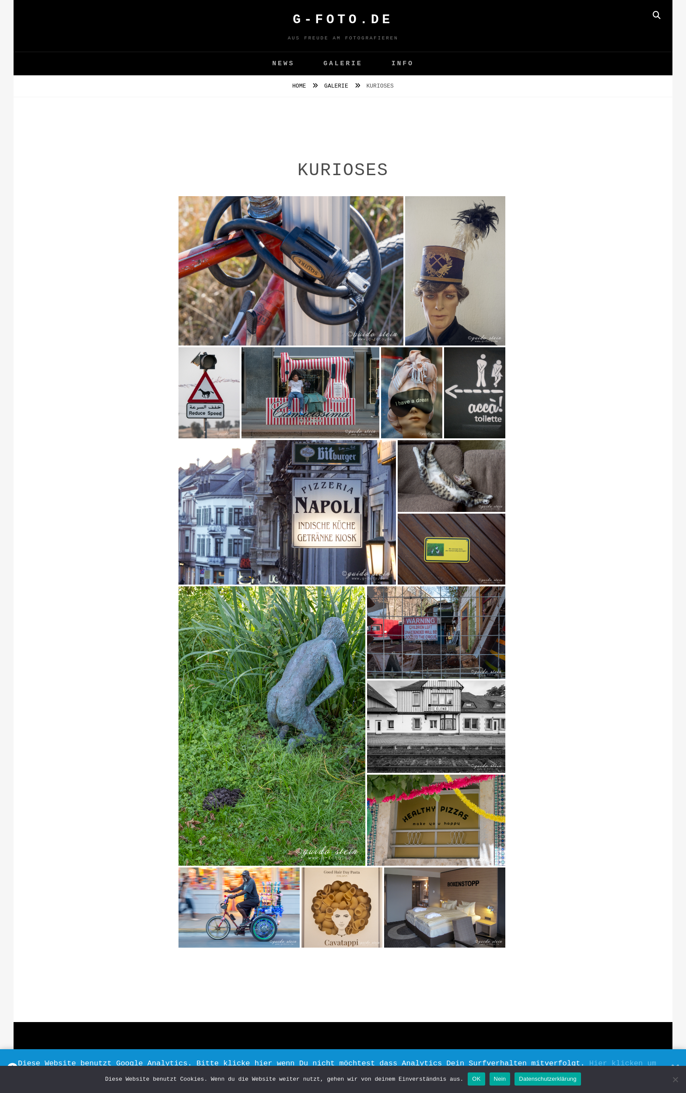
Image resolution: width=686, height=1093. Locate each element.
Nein (500, 1078)
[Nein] (675, 1079)
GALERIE (342, 63)
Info (403, 63)
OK (476, 1078)
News (283, 63)
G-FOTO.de (343, 19)
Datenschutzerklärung (547, 1078)
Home (300, 86)
